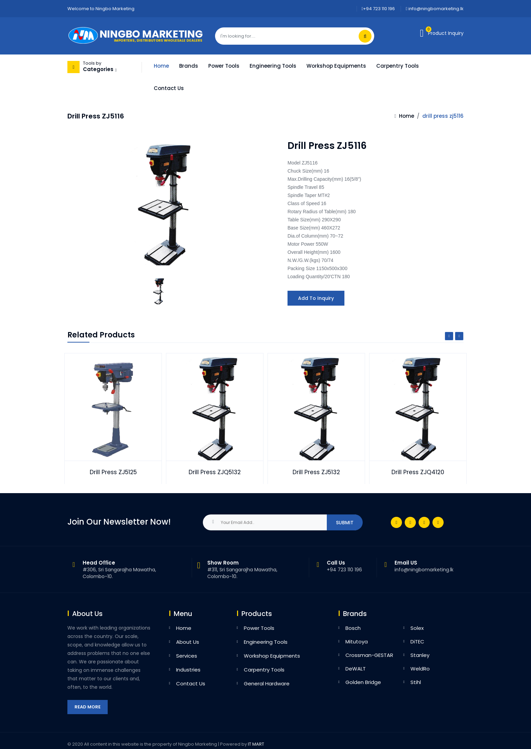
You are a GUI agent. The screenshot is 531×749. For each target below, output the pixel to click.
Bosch (353, 628)
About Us (187, 641)
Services (186, 655)
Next (459, 336)
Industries (188, 669)
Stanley (419, 655)
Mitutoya (356, 641)
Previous (449, 336)
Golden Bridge (363, 682)
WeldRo (420, 668)
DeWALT (355, 668)
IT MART (256, 744)
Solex (417, 628)
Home (161, 65)
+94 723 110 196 (378, 8)
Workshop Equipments (336, 65)
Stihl (415, 682)
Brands (188, 65)
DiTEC (417, 641)
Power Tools (223, 65)
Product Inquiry (446, 33)
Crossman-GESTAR (369, 655)
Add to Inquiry (316, 298)
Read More (88, 707)
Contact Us (169, 88)
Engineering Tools (273, 65)
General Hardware (267, 683)
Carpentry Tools (397, 65)
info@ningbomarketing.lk (435, 8)
